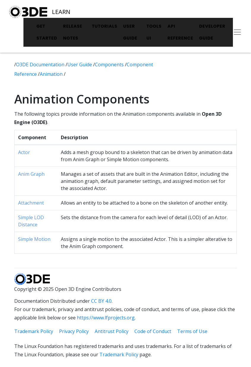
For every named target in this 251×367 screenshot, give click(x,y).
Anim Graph (31, 174)
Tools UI (154, 32)
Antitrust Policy (111, 331)
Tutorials (104, 26)
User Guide (130, 32)
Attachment (31, 203)
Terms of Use (192, 331)
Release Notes (72, 32)
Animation (52, 74)
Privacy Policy (74, 331)
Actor (24, 152)
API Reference (180, 32)
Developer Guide (212, 32)
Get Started (46, 32)
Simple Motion (34, 239)
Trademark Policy (33, 331)
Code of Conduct (152, 331)
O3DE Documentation (41, 64)
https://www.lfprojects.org (106, 317)
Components (110, 64)
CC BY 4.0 (101, 301)
